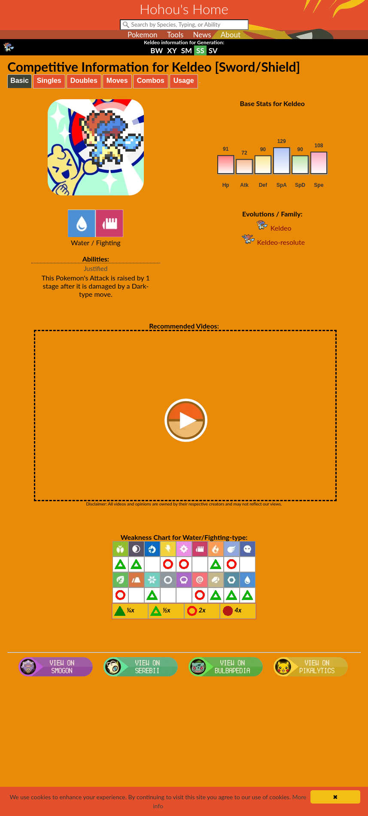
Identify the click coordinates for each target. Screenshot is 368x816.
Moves (117, 80)
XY (171, 50)
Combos (150, 80)
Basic (19, 80)
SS (200, 50)
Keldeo (272, 228)
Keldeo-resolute (272, 242)
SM (186, 50)
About (230, 34)
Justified (95, 268)
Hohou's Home (184, 8)
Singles (49, 80)
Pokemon (143, 34)
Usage (183, 80)
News (202, 34)
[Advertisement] (184, 748)
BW (156, 50)
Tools (175, 34)
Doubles (83, 80)
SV (213, 50)
